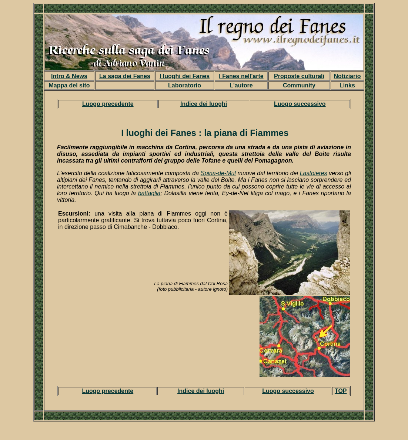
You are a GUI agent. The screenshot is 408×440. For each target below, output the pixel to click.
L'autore (241, 85)
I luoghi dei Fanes (185, 76)
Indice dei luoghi (203, 104)
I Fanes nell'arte (241, 76)
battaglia (149, 193)
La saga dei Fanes (124, 76)
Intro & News (69, 76)
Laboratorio (184, 85)
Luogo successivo (300, 104)
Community (299, 85)
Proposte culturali (299, 76)
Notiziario (347, 76)
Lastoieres (313, 173)
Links (347, 85)
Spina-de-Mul (218, 173)
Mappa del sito (69, 85)
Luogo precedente (108, 104)
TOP (341, 391)
